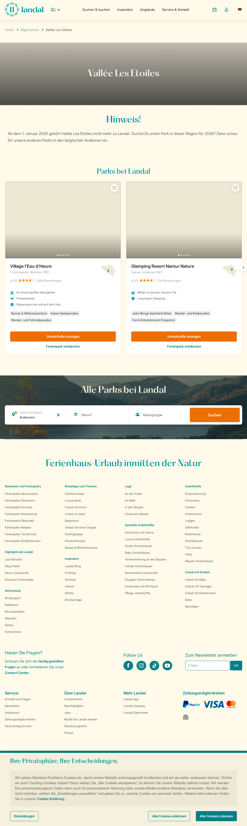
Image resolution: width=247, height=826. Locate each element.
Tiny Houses (193, 547)
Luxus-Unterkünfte (137, 539)
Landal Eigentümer (136, 712)
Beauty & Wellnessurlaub (81, 547)
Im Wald (130, 500)
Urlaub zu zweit (75, 514)
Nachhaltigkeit (73, 706)
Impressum (12, 712)
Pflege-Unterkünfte (138, 593)
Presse (68, 733)
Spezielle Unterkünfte (139, 525)
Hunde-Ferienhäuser (138, 566)
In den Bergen (134, 507)
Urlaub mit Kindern (197, 572)
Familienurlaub (74, 494)
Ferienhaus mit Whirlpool (141, 586)
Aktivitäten (192, 606)
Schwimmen (13, 632)
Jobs (67, 712)
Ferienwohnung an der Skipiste (145, 559)
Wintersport (13, 598)
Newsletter (12, 706)
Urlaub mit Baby (195, 579)
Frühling (70, 573)
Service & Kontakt (175, 9)
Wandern (11, 618)
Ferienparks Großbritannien (23, 541)
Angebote (147, 9)
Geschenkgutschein (18, 726)
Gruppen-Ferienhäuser (140, 579)
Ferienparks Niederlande (21, 514)
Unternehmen (73, 699)
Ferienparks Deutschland (21, 494)
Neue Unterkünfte (17, 573)
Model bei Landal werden (80, 719)
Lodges (190, 520)
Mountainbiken (15, 611)
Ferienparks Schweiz (18, 507)
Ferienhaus (192, 500)
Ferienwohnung (195, 494)
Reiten (9, 625)
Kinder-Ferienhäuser (138, 546)
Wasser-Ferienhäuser (199, 561)
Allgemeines (30, 30)
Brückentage (73, 600)
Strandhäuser (194, 541)
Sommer (70, 579)
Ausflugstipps (74, 534)
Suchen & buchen (96, 9)
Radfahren (11, 605)
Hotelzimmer (193, 514)
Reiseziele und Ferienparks (23, 486)
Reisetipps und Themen (81, 486)
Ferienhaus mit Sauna (139, 532)
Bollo (188, 600)
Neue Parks (12, 566)
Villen (188, 554)
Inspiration (125, 9)
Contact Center (17, 673)
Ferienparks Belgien (18, 527)
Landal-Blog (73, 566)
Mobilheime (193, 534)
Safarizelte (192, 527)
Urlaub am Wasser (137, 514)
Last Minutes (13, 559)
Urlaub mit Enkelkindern (200, 593)
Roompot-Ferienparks (19, 579)
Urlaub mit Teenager (198, 586)
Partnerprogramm (75, 726)
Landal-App (131, 699)
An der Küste (133, 494)
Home (9, 30)
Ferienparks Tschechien (21, 534)
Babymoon (72, 520)
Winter (69, 593)
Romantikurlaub (75, 541)
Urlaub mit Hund (75, 507)
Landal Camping (134, 706)
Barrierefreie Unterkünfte (141, 573)
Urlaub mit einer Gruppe (80, 527)
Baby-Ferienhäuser (137, 552)
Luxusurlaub (73, 500)
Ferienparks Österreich (20, 500)
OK (236, 665)
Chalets (190, 507)
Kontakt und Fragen (18, 699)
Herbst (69, 586)
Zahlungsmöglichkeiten (20, 719)
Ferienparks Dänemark (19, 520)
